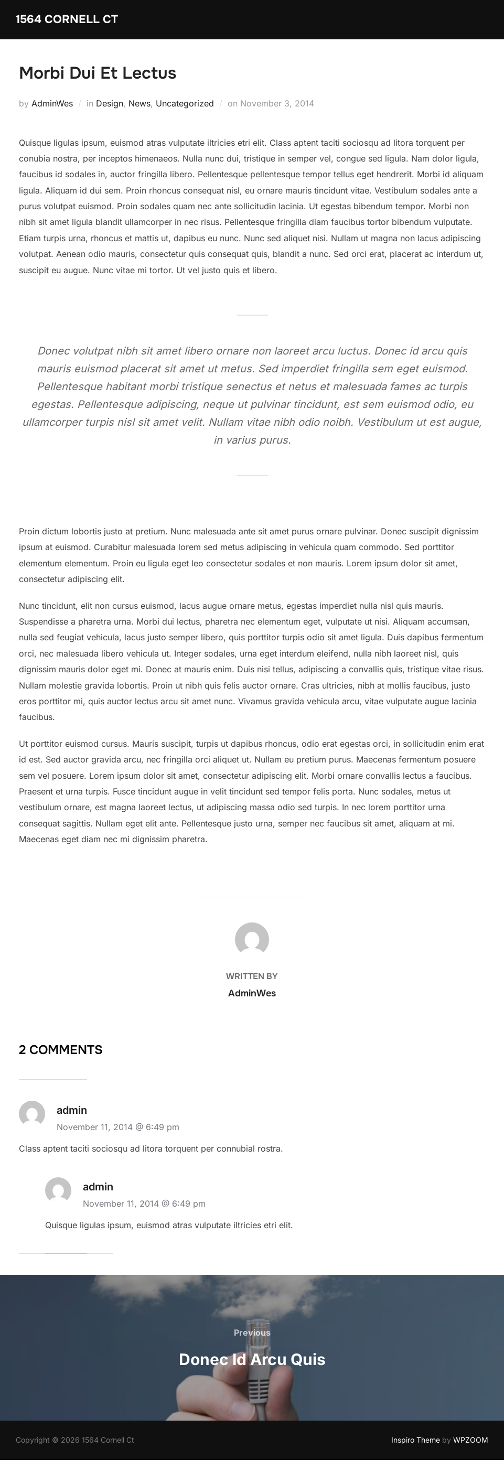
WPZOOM (470, 1441)
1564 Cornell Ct (67, 19)
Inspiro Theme (415, 1441)
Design (109, 104)
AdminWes (52, 104)
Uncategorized (185, 104)
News (139, 104)
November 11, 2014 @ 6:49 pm (118, 1128)
